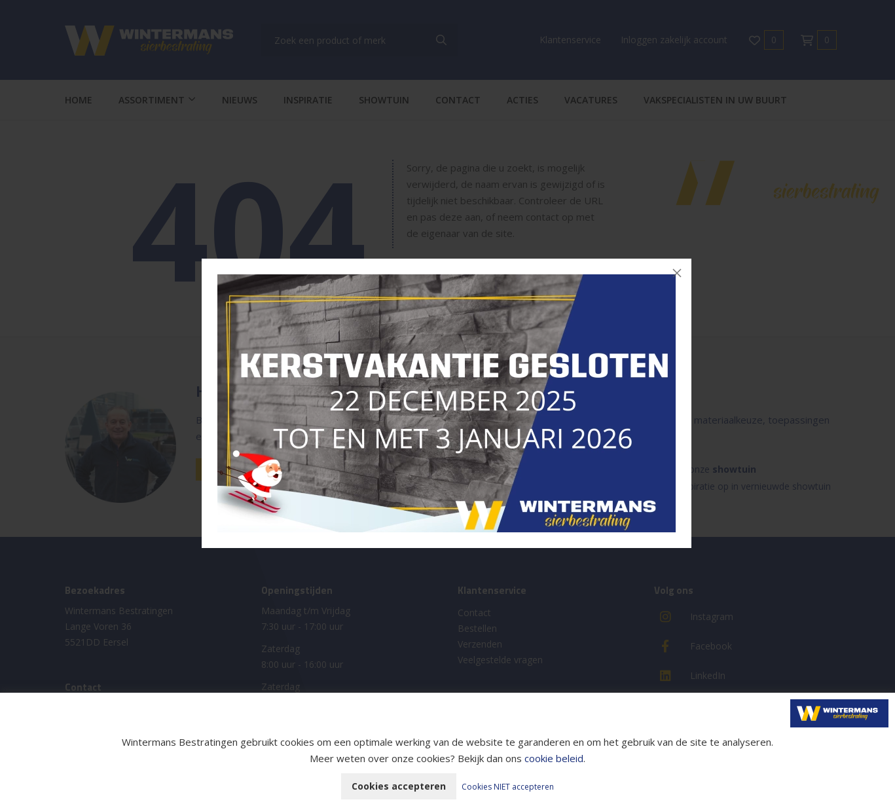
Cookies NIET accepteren (508, 786)
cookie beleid (553, 758)
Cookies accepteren (399, 786)
